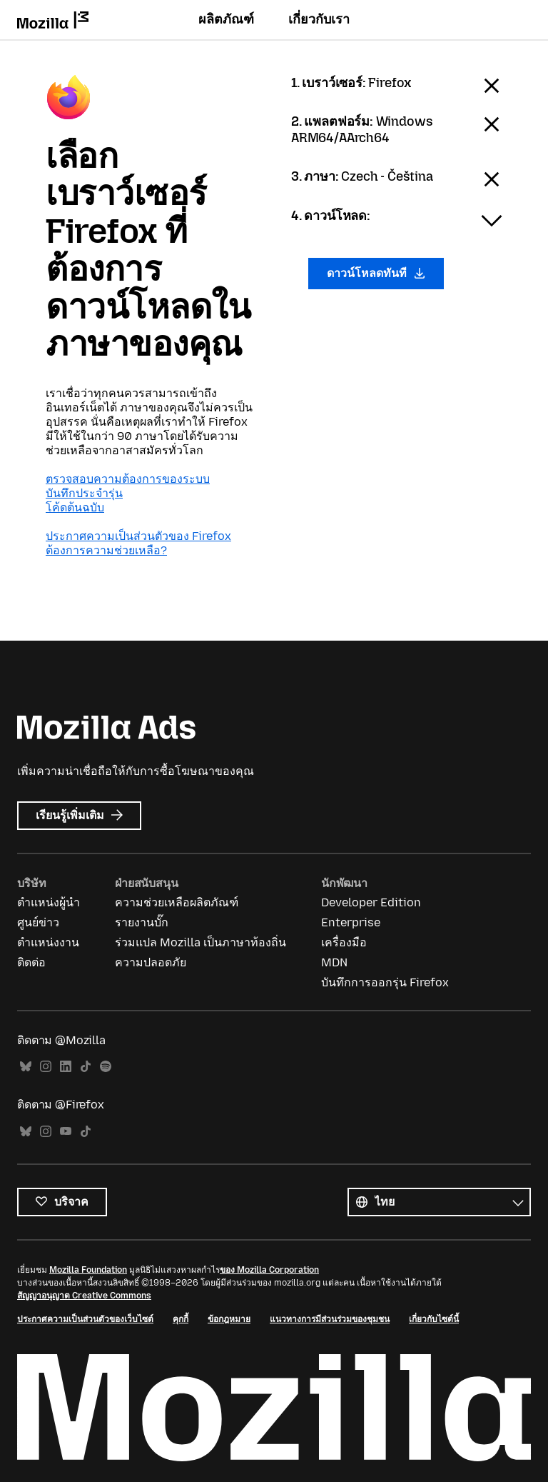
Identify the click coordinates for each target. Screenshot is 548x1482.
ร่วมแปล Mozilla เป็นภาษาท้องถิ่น (200, 942)
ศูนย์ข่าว (38, 922)
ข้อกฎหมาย (229, 1319)
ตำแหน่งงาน (48, 942)
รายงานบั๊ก (141, 922)
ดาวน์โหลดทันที (376, 273)
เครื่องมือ (344, 942)
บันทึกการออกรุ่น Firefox (385, 982)
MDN (334, 962)
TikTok (85, 1067)
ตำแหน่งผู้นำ (48, 902)
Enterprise (350, 922)
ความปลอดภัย (150, 962)
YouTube (65, 1132)
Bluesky (25, 1067)
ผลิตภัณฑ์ (226, 19)
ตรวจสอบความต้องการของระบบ (128, 479)
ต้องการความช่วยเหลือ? (106, 550)
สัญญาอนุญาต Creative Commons (84, 1296)
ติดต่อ (31, 962)
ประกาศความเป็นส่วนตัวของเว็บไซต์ (85, 1319)
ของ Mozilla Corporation (269, 1270)
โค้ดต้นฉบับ (75, 507)
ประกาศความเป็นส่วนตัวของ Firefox (138, 536)
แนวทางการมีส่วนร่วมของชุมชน (330, 1319)
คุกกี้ (180, 1319)
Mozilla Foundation (88, 1270)
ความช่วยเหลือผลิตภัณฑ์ (176, 902)
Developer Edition (371, 902)
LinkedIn (65, 1067)
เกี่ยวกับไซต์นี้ (434, 1319)
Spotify (105, 1067)
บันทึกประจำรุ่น (84, 493)
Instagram (45, 1067)
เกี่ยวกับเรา (319, 19)
